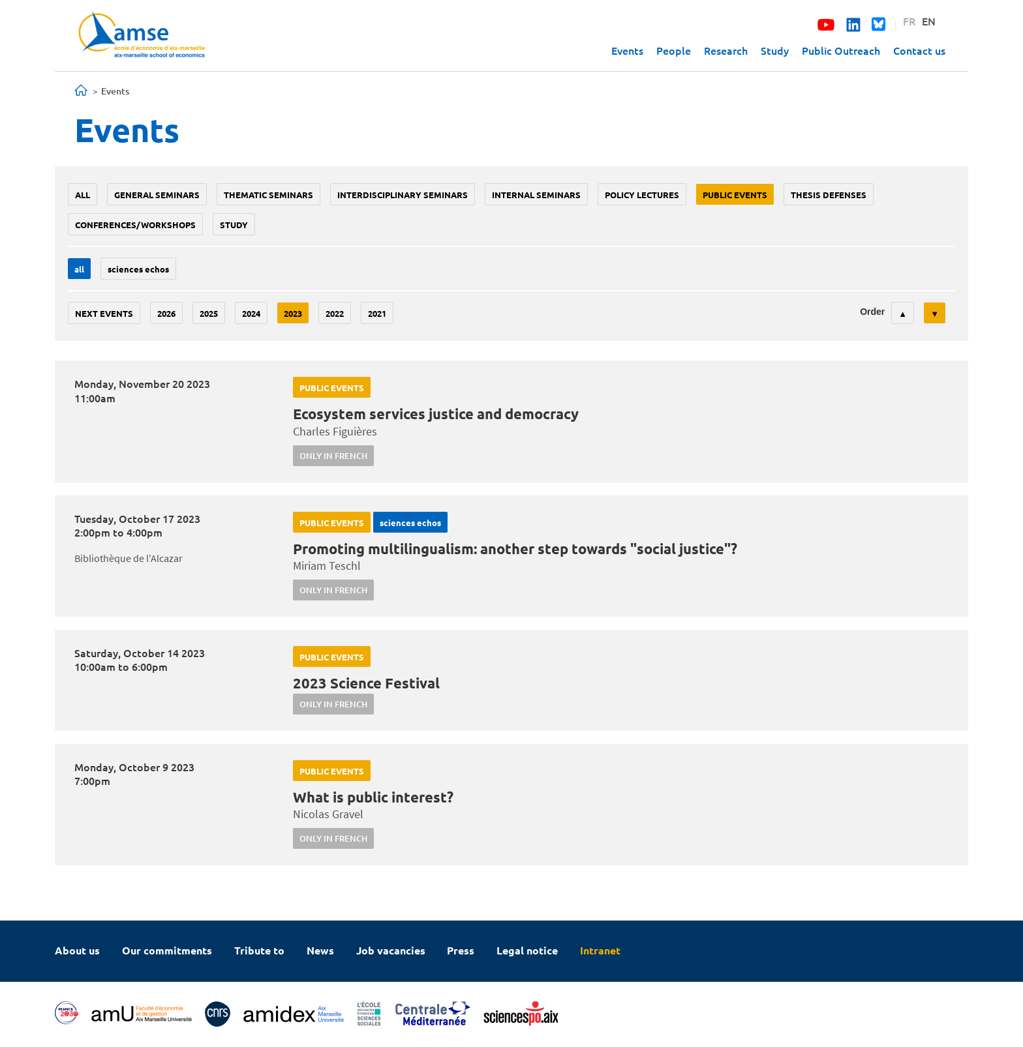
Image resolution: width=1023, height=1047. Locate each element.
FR (909, 21)
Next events (104, 313)
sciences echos (138, 268)
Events (627, 50)
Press (460, 950)
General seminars (157, 194)
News (320, 950)
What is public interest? (373, 797)
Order (872, 311)
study (234, 224)
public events (735, 194)
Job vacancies (390, 950)
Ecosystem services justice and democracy (436, 413)
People (673, 50)
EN (929, 21)
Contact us (919, 50)
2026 (166, 313)
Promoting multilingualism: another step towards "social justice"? (515, 548)
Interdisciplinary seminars (402, 194)
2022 (335, 313)
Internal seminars (536, 194)
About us (77, 950)
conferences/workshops (135, 224)
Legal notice (527, 950)
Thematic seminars (268, 194)
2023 (293, 313)
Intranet (600, 950)
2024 (251, 313)
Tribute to (259, 950)
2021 (377, 313)
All (82, 194)
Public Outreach (841, 50)
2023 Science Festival (366, 683)
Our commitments (167, 950)
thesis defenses (828, 194)
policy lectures (642, 194)
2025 (209, 313)
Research (726, 50)
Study (775, 50)
